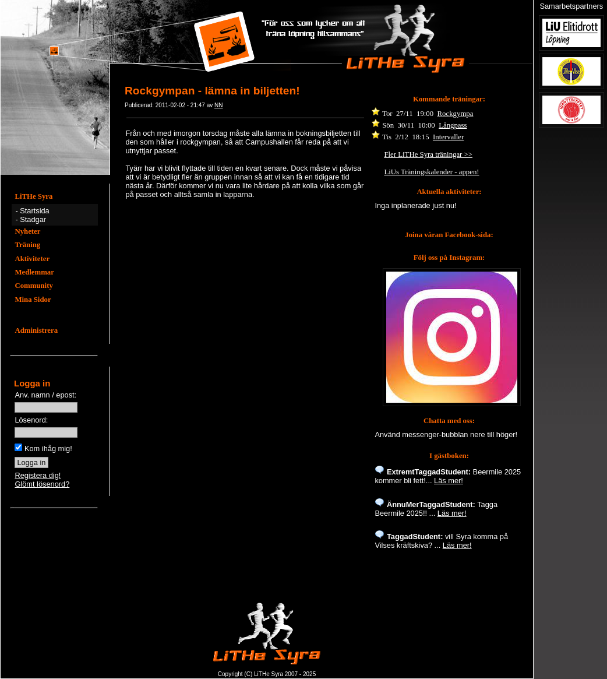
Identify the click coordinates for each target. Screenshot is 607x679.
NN (218, 105)
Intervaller (448, 137)
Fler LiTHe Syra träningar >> (428, 154)
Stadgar (33, 219)
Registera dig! (38, 475)
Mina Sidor (33, 299)
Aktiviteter (32, 259)
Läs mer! (448, 480)
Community (33, 286)
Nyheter (27, 231)
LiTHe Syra (33, 196)
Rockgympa (455, 114)
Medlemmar (34, 272)
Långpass (453, 125)
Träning (27, 245)
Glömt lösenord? (42, 484)
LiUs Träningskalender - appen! (431, 172)
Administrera (36, 330)
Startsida (35, 210)
